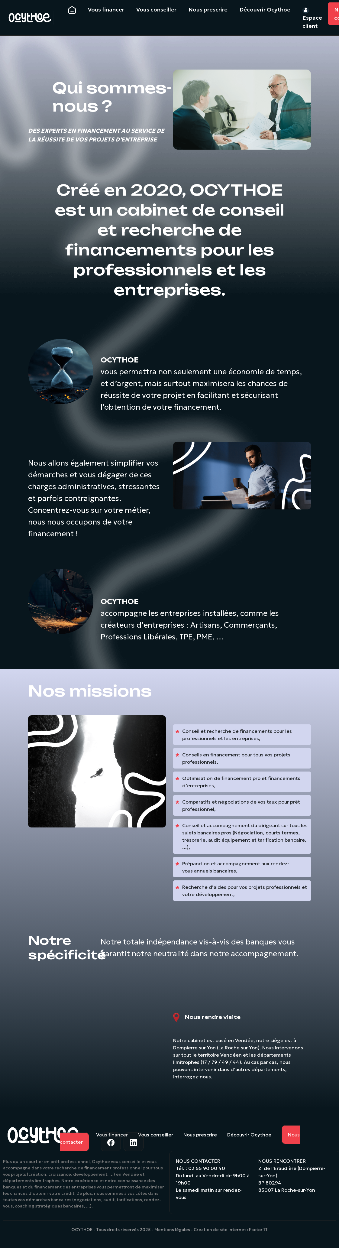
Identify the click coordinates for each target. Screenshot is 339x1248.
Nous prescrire (200, 1135)
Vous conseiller (155, 1135)
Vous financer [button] (106, 9)
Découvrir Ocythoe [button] (265, 9)
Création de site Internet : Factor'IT (231, 1229)
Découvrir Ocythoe (249, 1135)
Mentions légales (172, 1229)
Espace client (312, 18)
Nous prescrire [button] (208, 9)
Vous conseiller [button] (156, 9)
